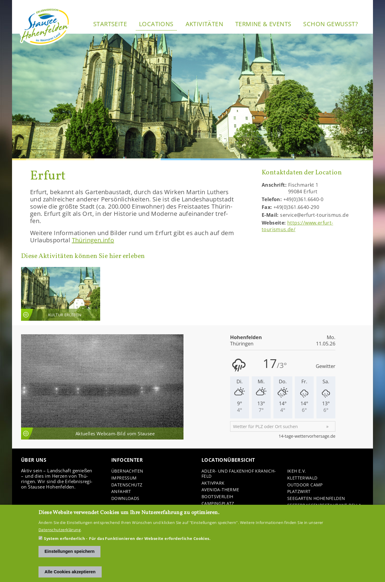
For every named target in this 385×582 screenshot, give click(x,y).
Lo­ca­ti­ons (156, 24)
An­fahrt (121, 491)
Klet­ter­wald (302, 478)
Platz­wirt (299, 491)
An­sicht (60, 294)
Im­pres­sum (124, 478)
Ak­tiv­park (213, 483)
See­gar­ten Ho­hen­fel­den (316, 498)
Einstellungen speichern (69, 551)
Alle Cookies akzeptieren (70, 571)
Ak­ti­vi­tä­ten (204, 24)
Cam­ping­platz (218, 503)
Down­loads (125, 498)
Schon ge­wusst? (330, 24)
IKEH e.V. (296, 471)
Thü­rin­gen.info (93, 240)
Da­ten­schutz (126, 485)
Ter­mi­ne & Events (263, 24)
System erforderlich (64, 538)
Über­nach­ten (127, 471)
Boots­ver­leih (217, 496)
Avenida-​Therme (220, 489)
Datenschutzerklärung (59, 529)
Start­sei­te (110, 24)
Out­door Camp (305, 485)
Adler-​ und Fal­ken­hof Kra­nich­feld (239, 474)
